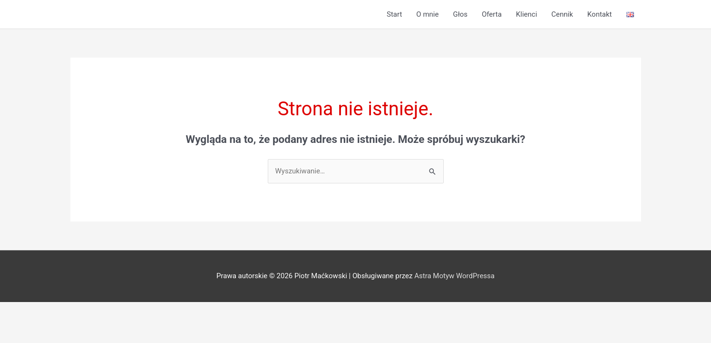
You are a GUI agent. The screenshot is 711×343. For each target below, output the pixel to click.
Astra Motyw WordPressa (454, 276)
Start (394, 14)
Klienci (526, 14)
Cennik (562, 14)
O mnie (427, 14)
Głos (460, 14)
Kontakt (599, 14)
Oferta (492, 14)
